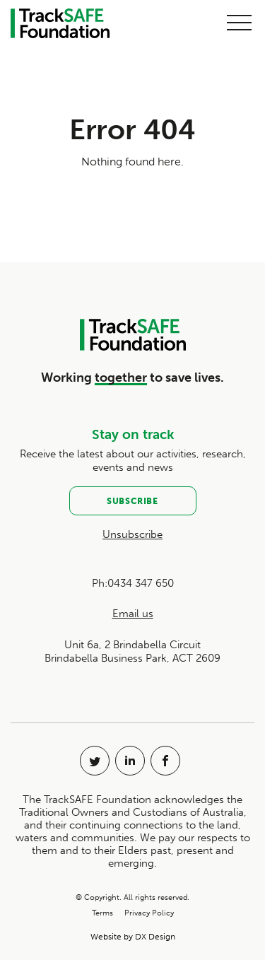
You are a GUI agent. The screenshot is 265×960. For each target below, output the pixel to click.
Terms (102, 913)
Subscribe (132, 501)
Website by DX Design (132, 937)
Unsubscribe (132, 534)
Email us (132, 613)
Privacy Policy (149, 913)
